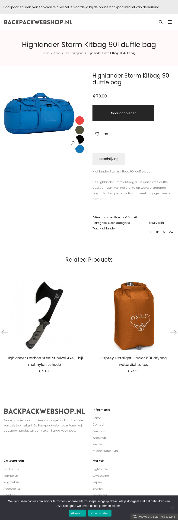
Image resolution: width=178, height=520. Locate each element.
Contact (98, 424)
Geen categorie (74, 53)
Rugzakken (11, 482)
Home (45, 53)
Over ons (98, 431)
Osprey (97, 482)
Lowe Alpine (100, 476)
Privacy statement (105, 451)
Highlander (107, 228)
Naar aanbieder (123, 113)
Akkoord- (77, 513)
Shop (57, 53)
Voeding (9, 495)
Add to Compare (106, 134)
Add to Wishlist (97, 134)
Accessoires (12, 489)
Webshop (99, 438)
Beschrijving (108, 159)
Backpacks (11, 469)
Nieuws (97, 444)
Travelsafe (99, 495)
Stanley (97, 489)
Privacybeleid (100, 513)
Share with (156, 223)
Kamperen (10, 476)
